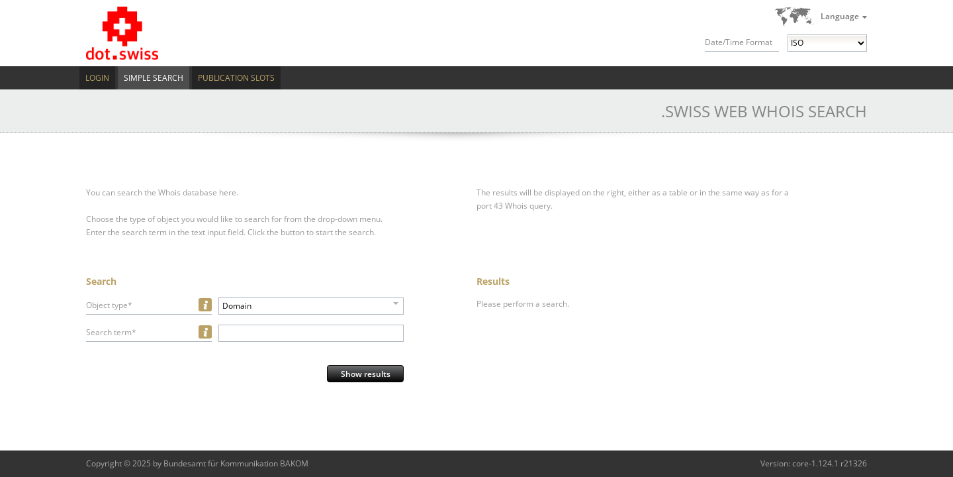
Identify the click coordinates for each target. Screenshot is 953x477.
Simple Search (153, 77)
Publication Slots (236, 77)
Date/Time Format (738, 42)
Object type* (109, 305)
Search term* (111, 332)
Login (97, 77)
